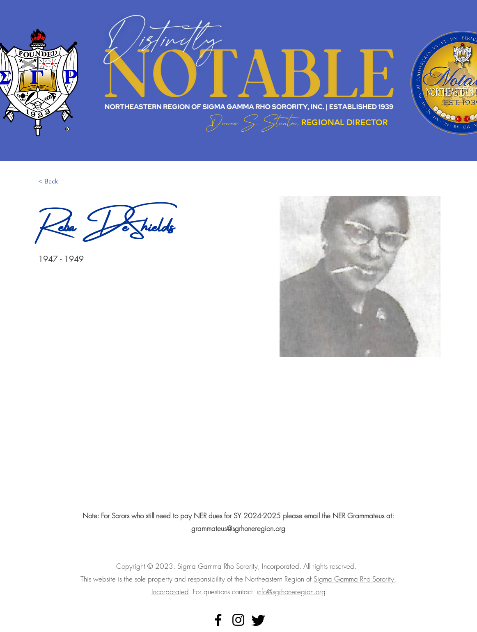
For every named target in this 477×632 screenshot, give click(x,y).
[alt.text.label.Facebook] (218, 620)
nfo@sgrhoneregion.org (292, 591)
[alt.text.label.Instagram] (238, 620)
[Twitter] (258, 620)
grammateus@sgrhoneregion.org (238, 528)
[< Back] (54, 182)
